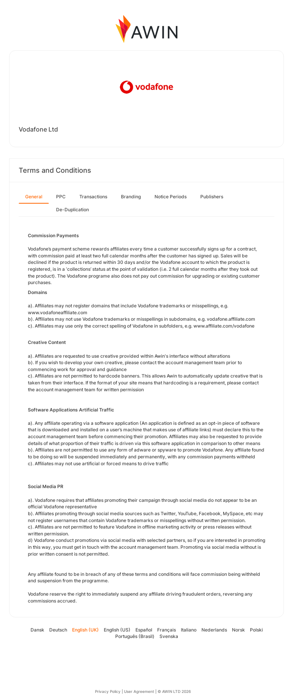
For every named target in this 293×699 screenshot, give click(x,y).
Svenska (168, 636)
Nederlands (214, 630)
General (33, 196)
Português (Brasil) (135, 636)
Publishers (211, 196)
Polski (256, 630)
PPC (61, 196)
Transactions (93, 196)
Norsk (238, 630)
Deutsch (58, 630)
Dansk (37, 630)
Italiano (188, 630)
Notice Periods (171, 196)
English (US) (117, 630)
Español (143, 630)
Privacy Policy (108, 691)
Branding (131, 196)
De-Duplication (72, 209)
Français (166, 630)
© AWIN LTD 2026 (174, 691)
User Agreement (139, 691)
